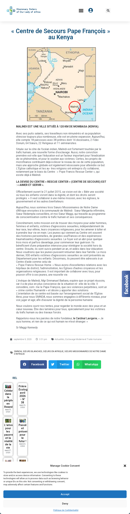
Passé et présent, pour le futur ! (24, 433)
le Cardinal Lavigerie (85, 318)
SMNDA (18, 351)
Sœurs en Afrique (53, 351)
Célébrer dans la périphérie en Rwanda (10, 398)
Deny (65, 503)
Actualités (59, 339)
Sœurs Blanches (32, 351)
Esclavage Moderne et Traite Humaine (83, 339)
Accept (65, 494)
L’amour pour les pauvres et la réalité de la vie (9, 436)
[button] (125, 465)
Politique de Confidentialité (65, 510)
